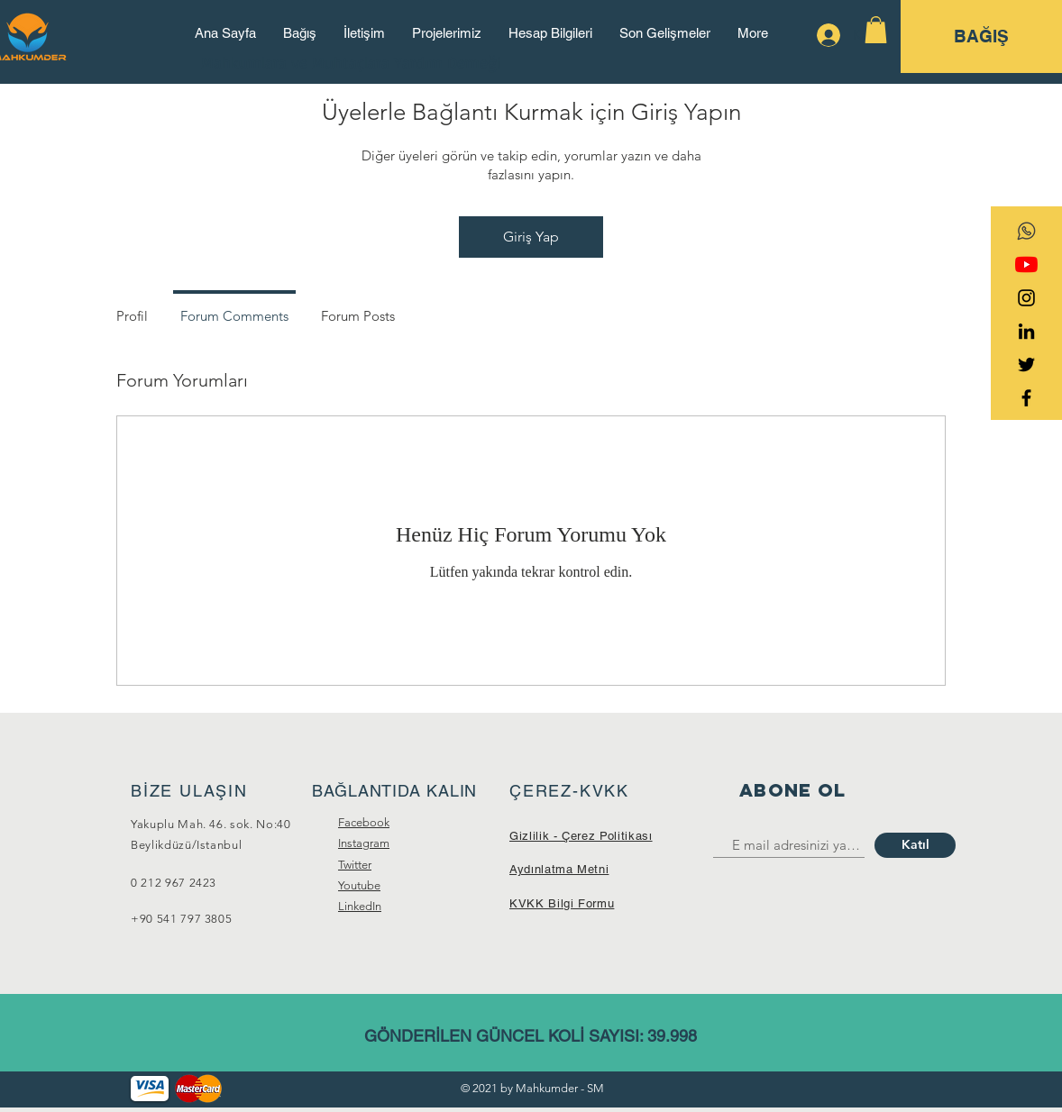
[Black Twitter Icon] (1026, 364)
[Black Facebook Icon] (1026, 398)
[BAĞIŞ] (981, 36)
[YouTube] (1026, 264)
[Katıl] (915, 845)
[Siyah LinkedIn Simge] (1026, 331)
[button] (876, 29)
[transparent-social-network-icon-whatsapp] (1026, 231)
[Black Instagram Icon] (1026, 298)
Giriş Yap (531, 236)
